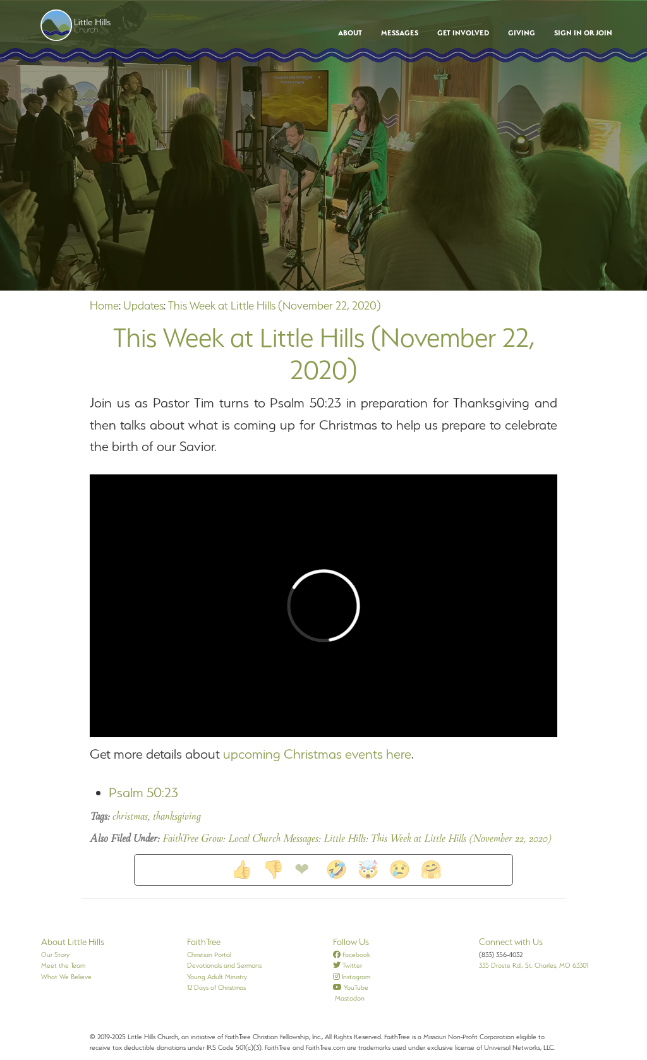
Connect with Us (511, 942)
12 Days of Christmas (216, 987)
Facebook (351, 954)
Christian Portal (209, 954)
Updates (143, 305)
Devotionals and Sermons (224, 965)
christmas (130, 817)
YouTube (350, 987)
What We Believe (66, 976)
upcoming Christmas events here (317, 754)
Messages (399, 32)
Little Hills (345, 839)
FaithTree (204, 942)
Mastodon (349, 998)
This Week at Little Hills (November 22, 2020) (274, 305)
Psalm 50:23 (143, 792)
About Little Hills (72, 942)
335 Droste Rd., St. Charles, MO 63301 (533, 965)
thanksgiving (177, 817)
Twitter (347, 965)
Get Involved (463, 32)
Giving (521, 32)
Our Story (55, 954)
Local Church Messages (273, 839)
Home (104, 305)
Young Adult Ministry (217, 976)
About (350, 32)
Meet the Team (63, 965)
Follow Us (351, 942)
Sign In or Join (583, 32)
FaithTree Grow (192, 839)
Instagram (351, 976)
